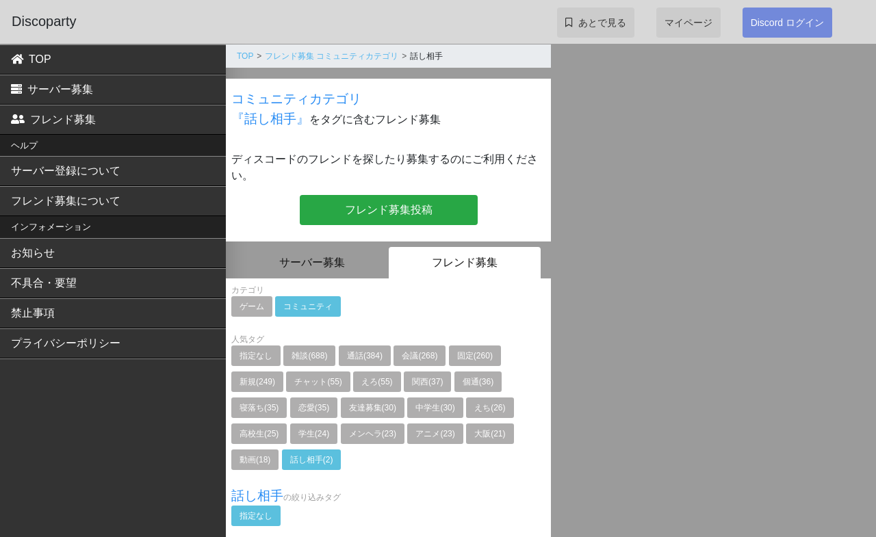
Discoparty (44, 21)
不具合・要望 (44, 283)
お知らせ (33, 253)
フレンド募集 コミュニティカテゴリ (331, 56)
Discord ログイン (787, 22)
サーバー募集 (52, 89)
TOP (31, 59)
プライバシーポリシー (65, 343)
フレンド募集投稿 (389, 209)
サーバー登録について (65, 170)
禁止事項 (33, 313)
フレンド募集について (65, 201)
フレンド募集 (53, 119)
